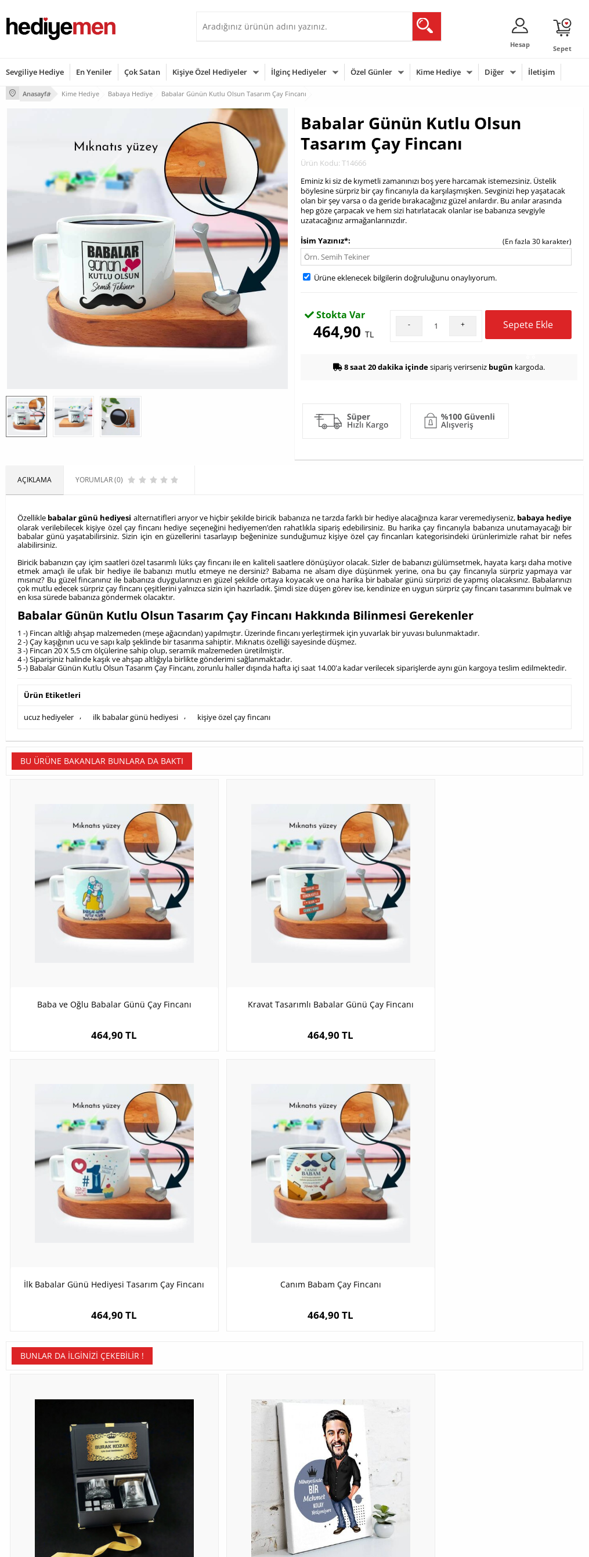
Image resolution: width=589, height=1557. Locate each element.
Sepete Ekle (528, 326)
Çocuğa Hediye (423, 1424)
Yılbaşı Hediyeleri (328, 1424)
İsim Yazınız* (324, 238)
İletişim (541, 72)
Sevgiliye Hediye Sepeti (239, 1407)
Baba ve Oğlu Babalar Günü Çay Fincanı (78, 930)
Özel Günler (371, 72)
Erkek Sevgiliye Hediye (238, 1450)
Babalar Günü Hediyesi (337, 1485)
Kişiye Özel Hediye (133, 1390)
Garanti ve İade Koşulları (45, 1442)
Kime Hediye (438, 72)
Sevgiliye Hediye (35, 72)
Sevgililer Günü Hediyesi (339, 1390)
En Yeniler (94, 72)
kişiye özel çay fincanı (233, 712)
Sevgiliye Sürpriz (130, 1459)
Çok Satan (142, 72)
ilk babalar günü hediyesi (135, 712)
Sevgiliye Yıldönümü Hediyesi (234, 1489)
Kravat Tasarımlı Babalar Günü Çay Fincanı (222, 930)
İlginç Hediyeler (299, 72)
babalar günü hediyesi (89, 515)
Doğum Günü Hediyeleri (339, 1407)
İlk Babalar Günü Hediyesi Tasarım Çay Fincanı (366, 930)
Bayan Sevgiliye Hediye (239, 1467)
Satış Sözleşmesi (33, 1424)
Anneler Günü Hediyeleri (340, 1442)
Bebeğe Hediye (423, 1442)
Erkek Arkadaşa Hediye (141, 1407)
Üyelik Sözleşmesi (35, 1407)
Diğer (494, 72)
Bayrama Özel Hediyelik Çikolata (511, 1181)
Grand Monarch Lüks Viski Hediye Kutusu (77, 1181)
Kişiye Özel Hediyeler (209, 72)
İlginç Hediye (419, 1477)
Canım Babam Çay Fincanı (511, 924)
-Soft (234, 1542)
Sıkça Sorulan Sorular (40, 1477)
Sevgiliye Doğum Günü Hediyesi (238, 1429)
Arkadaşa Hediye (426, 1459)
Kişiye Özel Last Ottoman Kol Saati (366, 1181)
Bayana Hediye (423, 1407)
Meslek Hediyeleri (133, 1477)
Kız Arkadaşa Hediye (137, 1424)
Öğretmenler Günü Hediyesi (330, 1463)
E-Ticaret (259, 1542)
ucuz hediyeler (49, 712)
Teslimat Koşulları (34, 1390)
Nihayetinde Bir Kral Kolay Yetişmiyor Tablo (222, 1181)
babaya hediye (544, 515)
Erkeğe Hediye (422, 1390)
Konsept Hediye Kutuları (240, 1390)
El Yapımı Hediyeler (135, 1442)
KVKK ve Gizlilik (30, 1459)
